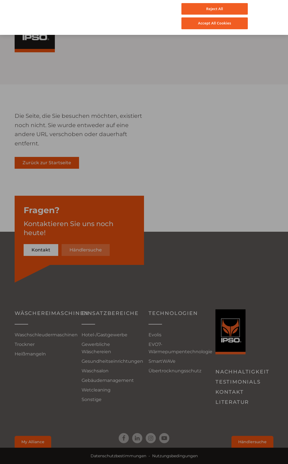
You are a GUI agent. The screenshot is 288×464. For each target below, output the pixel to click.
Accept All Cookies (214, 18)
